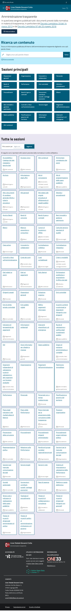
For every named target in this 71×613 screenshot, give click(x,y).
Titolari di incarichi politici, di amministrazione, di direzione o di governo (26, 522)
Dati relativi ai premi (7, 273)
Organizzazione (26, 76)
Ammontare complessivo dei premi (61, 160)
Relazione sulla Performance (26, 448)
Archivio (5, 175)
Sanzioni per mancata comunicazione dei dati (8, 469)
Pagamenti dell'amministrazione (45, 366)
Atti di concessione (42, 176)
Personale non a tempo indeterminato (43, 397)
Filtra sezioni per (7, 146)
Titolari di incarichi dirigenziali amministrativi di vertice (8, 521)
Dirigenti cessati (8, 292)
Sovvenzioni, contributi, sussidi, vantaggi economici (44, 95)
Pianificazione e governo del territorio (26, 117)
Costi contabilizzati (42, 258)
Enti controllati (43, 84)
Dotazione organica (41, 293)
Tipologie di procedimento (25, 497)
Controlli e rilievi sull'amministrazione (27, 106)
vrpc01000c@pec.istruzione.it (14, 598)
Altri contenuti (8, 125)
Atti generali (25, 192)
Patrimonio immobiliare (60, 366)
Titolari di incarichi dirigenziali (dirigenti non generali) (60, 501)
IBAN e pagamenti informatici (42, 307)
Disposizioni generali (7, 77)
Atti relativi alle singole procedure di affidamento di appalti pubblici (43, 197)
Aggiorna (29, 146)
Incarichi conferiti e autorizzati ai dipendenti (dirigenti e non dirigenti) (62, 310)
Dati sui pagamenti (24, 273)
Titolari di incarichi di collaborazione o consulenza (44, 500)
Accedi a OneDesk (34, 607)
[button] (66, 2)
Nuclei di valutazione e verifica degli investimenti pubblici (60, 330)
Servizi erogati (43, 105)
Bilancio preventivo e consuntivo (25, 230)
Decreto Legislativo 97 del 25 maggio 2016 (37, 26)
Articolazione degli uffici (25, 176)
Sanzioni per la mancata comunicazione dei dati (61, 451)
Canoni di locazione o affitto (42, 230)
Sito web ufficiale (8, 2)
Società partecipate (6, 483)
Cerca (66, 54)
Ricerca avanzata (7, 59)
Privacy (7, 607)
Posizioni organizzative (60, 411)
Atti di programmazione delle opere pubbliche (62, 179)
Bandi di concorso (6, 85)
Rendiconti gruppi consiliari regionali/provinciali (45, 450)
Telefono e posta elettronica (61, 483)
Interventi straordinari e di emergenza (61, 117)
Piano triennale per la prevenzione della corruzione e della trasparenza (44, 415)
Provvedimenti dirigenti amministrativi (43, 435)
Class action (7, 245)
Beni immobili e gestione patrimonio (8, 107)
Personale (59, 76)
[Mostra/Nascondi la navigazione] (4, 8)
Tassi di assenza (43, 482)
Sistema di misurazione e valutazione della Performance (62, 469)
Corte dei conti (26, 257)
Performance (25, 84)
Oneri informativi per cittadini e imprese (26, 347)
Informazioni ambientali (43, 116)
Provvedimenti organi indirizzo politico (61, 435)
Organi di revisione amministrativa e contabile (62, 349)
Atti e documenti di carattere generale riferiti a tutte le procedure (8, 197)
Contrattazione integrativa (61, 246)
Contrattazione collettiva (43, 246)
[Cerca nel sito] (67, 8)
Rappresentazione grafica (9, 448)
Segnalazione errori (19, 607)
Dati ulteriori (42, 272)
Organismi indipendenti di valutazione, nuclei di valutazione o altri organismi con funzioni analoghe (8, 374)
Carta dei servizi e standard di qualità (62, 230)
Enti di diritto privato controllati (9, 306)
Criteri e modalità (62, 257)
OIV (4, 345)
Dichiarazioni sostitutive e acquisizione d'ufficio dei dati (61, 276)
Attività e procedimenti (60, 85)
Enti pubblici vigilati (25, 306)
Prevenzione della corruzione (8, 433)
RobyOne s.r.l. (51, 566)
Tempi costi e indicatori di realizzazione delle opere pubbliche (7, 501)
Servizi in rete (43, 465)
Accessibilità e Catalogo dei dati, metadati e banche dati (9, 162)
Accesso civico (25, 158)
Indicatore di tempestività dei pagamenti (8, 327)
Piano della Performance (25, 411)
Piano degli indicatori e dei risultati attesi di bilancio (8, 414)
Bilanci (58, 92)
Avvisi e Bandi (7, 215)
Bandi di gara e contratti (26, 93)
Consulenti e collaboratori (43, 77)
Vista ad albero (9, 31)
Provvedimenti (8, 92)
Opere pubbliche (9, 115)
